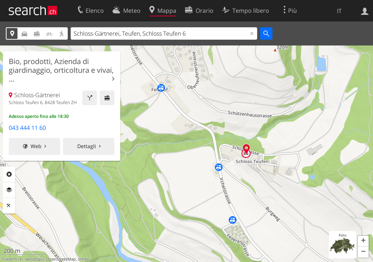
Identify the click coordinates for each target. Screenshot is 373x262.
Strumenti (9, 205)
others (84, 259)
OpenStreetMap (61, 259)
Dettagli (86, 146)
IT (339, 11)
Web (36, 146)
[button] (363, 241)
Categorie (9, 174)
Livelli (9, 190)
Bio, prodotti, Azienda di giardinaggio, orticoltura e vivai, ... (61, 70)
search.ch (14, 259)
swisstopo (34, 259)
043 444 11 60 (27, 128)
